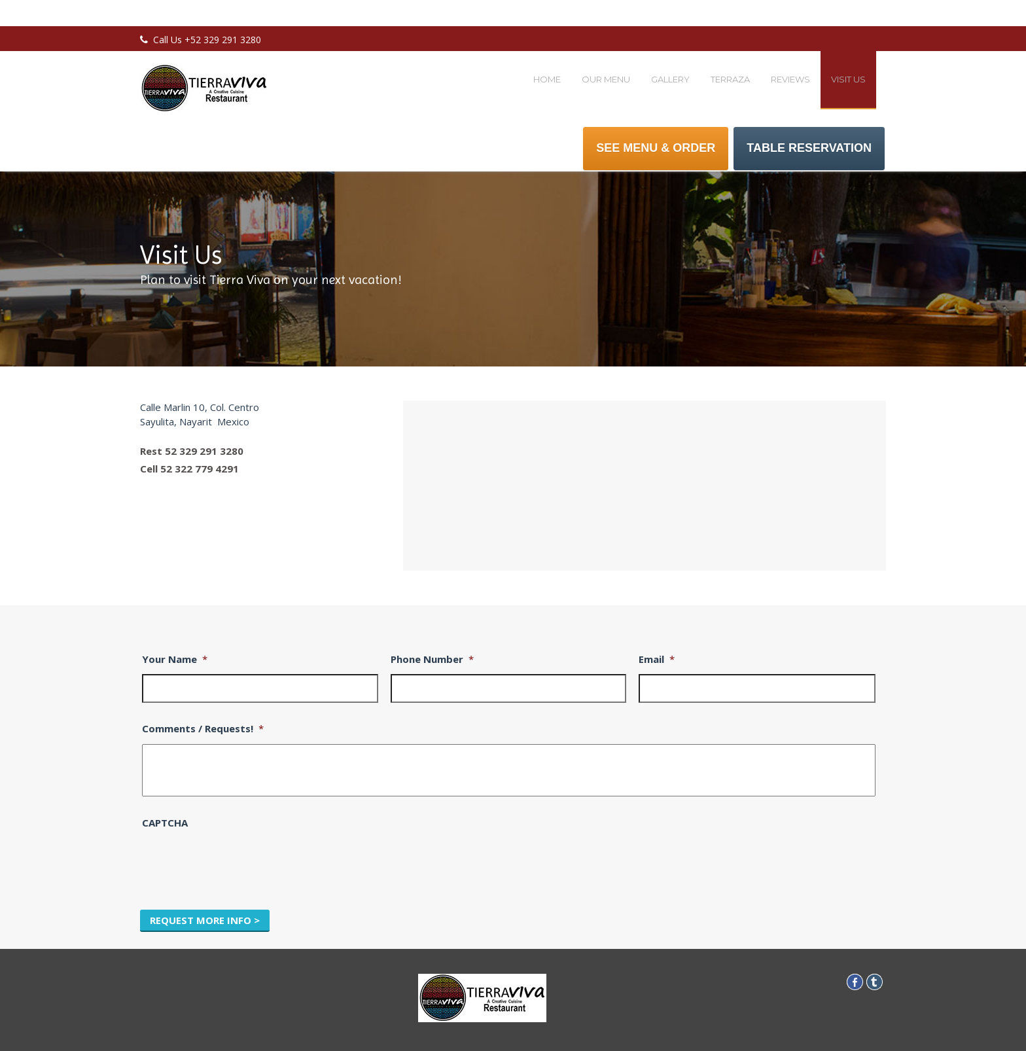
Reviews (790, 79)
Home (547, 79)
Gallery (670, 79)
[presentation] (241, 863)
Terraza (730, 79)
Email (657, 659)
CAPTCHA (165, 823)
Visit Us (848, 79)
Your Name (174, 659)
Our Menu (606, 79)
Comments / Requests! (203, 728)
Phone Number (432, 659)
